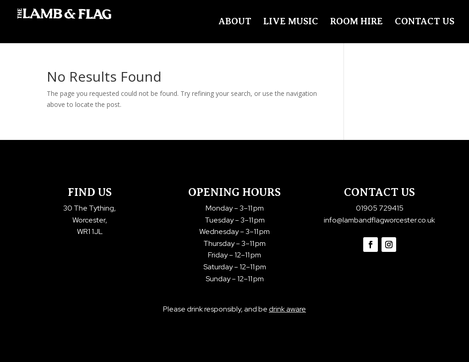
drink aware (287, 309)
